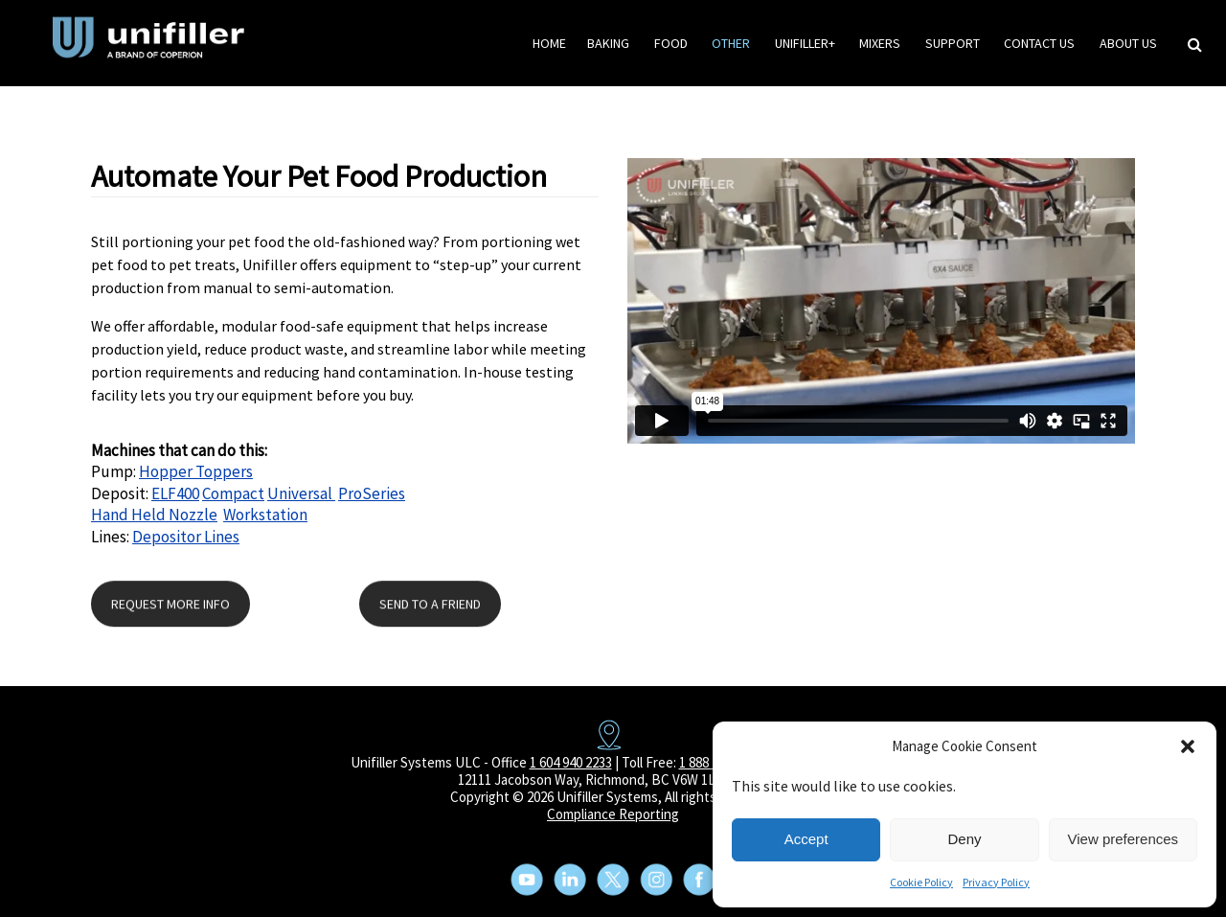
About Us (1128, 43)
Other (731, 43)
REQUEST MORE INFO (170, 604)
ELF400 (175, 493)
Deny (964, 839)
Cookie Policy (921, 882)
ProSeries (371, 493)
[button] (1187, 746)
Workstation (265, 514)
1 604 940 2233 (571, 762)
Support (952, 43)
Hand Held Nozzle (154, 514)
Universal (301, 493)
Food (671, 43)
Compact (233, 493)
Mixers (879, 43)
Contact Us (1039, 43)
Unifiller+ (805, 43)
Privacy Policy (996, 882)
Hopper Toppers (196, 471)
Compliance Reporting (613, 814)
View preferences (1123, 839)
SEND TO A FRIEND (430, 604)
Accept (806, 839)
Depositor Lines (185, 536)
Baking (608, 43)
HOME (549, 43)
